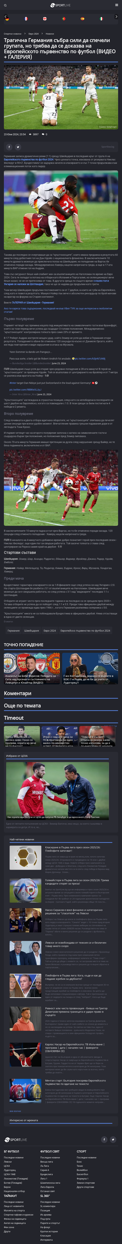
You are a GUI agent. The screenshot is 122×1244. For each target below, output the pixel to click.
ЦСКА (7, 1165)
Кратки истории (49, 1231)
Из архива (45, 1214)
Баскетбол (82, 1174)
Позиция (45, 1210)
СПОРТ (81, 1151)
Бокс (79, 1161)
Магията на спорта (14, 1210)
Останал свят (47, 1191)
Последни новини (13, 1157)
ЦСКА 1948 (9, 1174)
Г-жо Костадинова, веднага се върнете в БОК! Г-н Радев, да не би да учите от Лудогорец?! (88, 679)
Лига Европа (47, 1187)
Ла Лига (44, 1165)
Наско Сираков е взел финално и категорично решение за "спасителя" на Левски (74, 911)
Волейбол (82, 1170)
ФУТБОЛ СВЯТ (49, 1151)
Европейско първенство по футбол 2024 (85, 630)
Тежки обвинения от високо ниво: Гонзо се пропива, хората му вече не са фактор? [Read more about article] (20, 741)
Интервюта (46, 1239)
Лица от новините (14, 1206)
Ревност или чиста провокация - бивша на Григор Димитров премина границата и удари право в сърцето (76, 1012)
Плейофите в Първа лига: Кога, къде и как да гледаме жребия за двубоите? (73, 977)
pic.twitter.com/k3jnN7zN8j (90, 358)
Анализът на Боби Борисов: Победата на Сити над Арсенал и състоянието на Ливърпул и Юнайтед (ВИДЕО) (30, 679)
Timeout (13, 717)
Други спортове (85, 1187)
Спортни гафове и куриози (18, 1214)
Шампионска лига (50, 1182)
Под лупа (45, 1218)
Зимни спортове (86, 1182)
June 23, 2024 (59, 363)
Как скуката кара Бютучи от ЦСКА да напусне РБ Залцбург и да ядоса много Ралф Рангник (54, 817)
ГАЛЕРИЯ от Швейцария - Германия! (33, 302)
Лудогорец (10, 1170)
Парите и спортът (50, 1223)
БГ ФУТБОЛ (11, 1151)
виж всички (15, 1111)
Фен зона (9, 1227)
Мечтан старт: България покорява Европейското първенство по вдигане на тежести (75, 1082)
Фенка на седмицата (15, 1218)
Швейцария (31, 630)
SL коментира (47, 1206)
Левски (8, 1161)
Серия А (44, 1170)
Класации (45, 1235)
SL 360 (45, 1195)
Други (7, 1231)
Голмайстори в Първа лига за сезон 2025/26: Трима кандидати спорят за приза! (77, 881)
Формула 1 (82, 1178)
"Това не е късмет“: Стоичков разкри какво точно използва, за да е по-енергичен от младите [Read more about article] (96, 741)
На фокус (45, 1227)
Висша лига (46, 1161)
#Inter (12, 382)
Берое (7, 1187)
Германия (14, 630)
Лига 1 (43, 1178)
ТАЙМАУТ (10, 1196)
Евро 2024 (50, 630)
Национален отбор (14, 1191)
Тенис (80, 1165)
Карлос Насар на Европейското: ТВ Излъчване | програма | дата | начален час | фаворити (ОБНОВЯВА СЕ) (75, 1048)
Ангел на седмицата (15, 1223)
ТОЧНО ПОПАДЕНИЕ (23, 644)
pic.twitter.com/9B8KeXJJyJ (25, 389)
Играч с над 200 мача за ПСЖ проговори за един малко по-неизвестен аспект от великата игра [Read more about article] (58, 741)
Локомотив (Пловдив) (16, 1178)
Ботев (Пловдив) (13, 1182)
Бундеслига (46, 1174)
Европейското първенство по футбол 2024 (28, 159)
